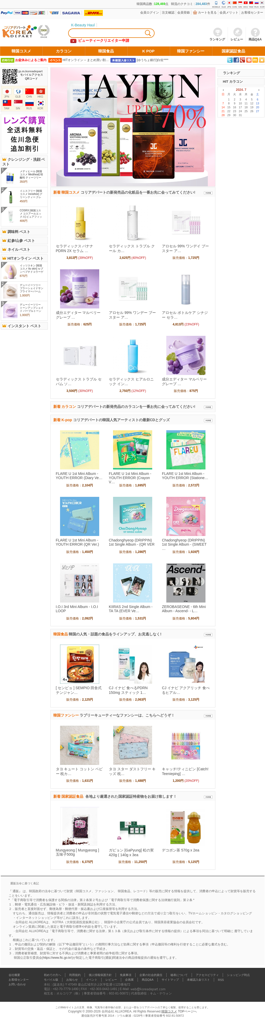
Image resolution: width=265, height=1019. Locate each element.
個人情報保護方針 (100, 974)
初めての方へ (52, 974)
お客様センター (252, 12)
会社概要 (14, 974)
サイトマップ (170, 979)
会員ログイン (149, 12)
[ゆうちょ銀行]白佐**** (152, 60)
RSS (221, 979)
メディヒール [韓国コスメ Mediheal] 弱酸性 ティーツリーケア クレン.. (31, 176)
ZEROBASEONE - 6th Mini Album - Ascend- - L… (184, 609)
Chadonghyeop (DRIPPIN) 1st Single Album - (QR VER (132, 542)
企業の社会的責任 (150, 974)
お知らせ (72, 979)
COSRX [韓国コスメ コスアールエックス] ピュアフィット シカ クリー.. (31, 215)
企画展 (129, 979)
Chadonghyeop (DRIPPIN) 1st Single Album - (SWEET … (184, 544)
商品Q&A (148, 979)
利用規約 (75, 974)
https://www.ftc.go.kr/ (57, 958)
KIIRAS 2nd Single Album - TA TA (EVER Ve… (130, 609)
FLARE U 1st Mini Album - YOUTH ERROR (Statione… (185, 476)
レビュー (111, 979)
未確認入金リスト (198, 979)
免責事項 (125, 974)
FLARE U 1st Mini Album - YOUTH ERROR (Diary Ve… (79, 476)
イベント (91, 979)
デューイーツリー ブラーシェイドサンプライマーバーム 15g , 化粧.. (31, 290)
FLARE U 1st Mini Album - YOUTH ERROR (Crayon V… (130, 478)
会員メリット (229, 12)
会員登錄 (183, 12)
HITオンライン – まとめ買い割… (86, 60)
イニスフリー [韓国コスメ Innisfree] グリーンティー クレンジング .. (31, 195)
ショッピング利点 (238, 974)
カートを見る (207, 12)
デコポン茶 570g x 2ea (180, 850)
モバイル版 (51, 979)
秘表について (179, 974)
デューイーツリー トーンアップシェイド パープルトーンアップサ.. (31, 309)
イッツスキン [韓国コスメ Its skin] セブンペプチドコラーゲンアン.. (31, 270)
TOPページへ (187, 1011)
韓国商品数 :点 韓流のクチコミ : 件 (173, 4)
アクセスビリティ (207, 974)
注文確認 (168, 12)
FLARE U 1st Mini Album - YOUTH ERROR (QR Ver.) (77, 542)
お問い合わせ (17, 984)
